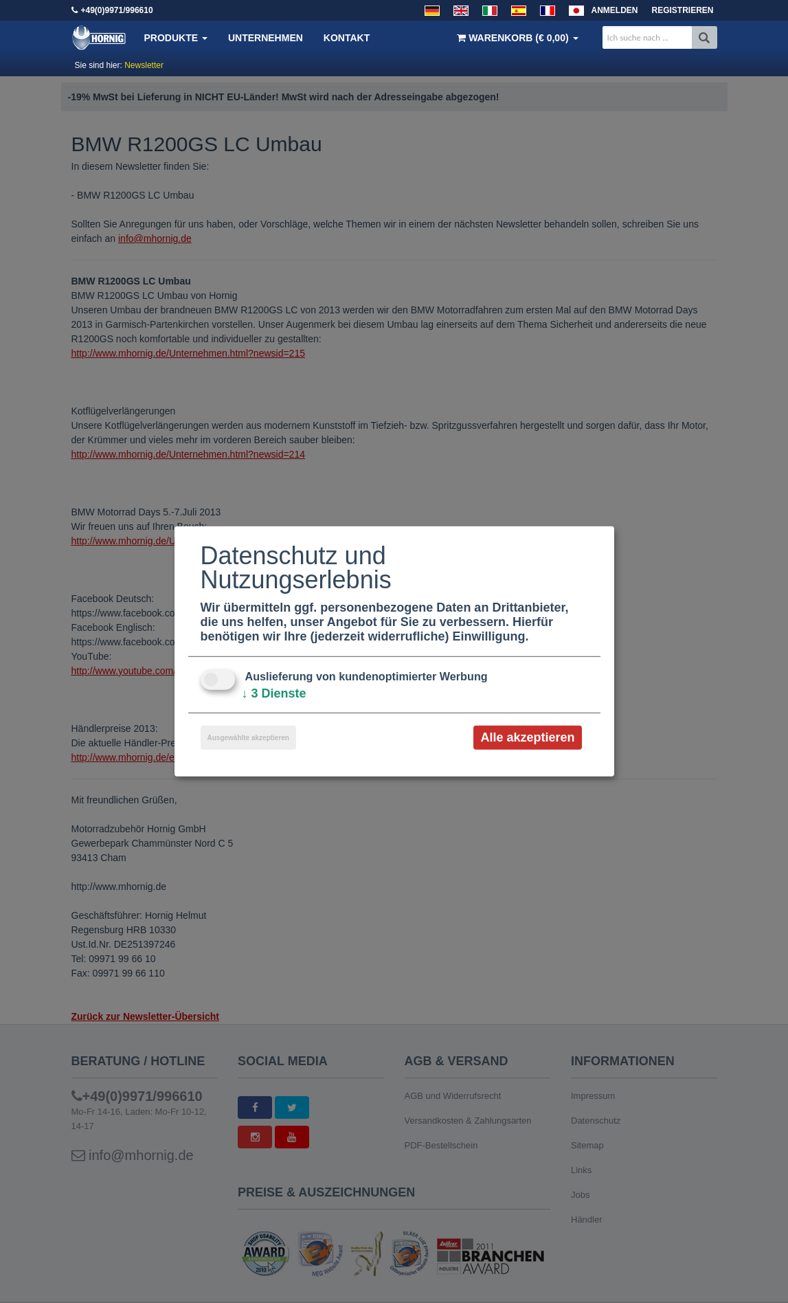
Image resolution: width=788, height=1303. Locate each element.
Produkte (175, 37)
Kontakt (347, 37)
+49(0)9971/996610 (117, 10)
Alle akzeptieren (527, 737)
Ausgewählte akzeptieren (248, 738)
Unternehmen (265, 37)
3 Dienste (274, 693)
